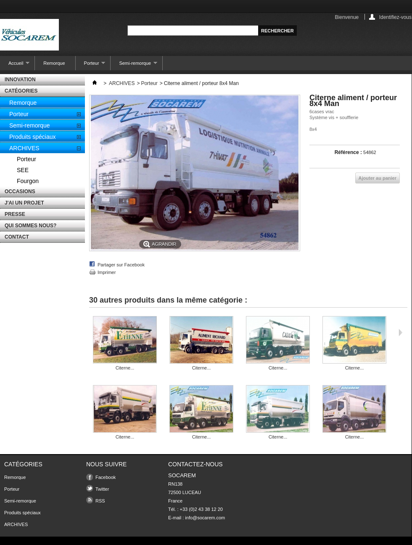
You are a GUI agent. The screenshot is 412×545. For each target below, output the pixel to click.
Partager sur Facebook (121, 264)
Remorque (54, 63)
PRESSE (15, 214)
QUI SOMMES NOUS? (30, 226)
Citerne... (125, 367)
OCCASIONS (20, 191)
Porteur (91, 65)
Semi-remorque (134, 65)
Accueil (14, 65)
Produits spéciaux (32, 136)
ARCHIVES (24, 148)
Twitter (102, 489)
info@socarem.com (205, 517)
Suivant (400, 332)
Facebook (105, 477)
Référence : (348, 152)
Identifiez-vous (395, 17)
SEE (23, 170)
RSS (100, 500)
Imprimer (107, 272)
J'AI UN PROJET (24, 203)
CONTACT (17, 237)
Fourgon (28, 181)
